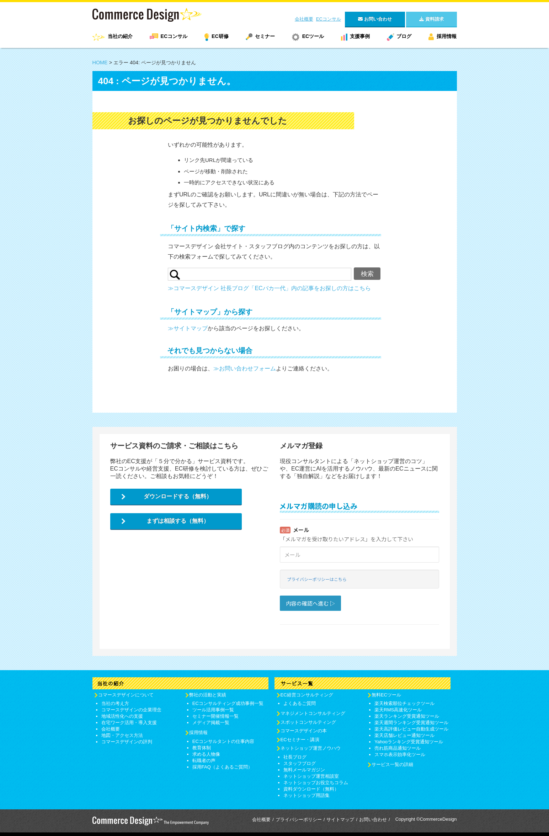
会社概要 (304, 19)
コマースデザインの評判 (126, 741)
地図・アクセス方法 (122, 735)
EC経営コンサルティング (307, 694)
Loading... (359, 564)
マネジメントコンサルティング (313, 713)
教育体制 (201, 747)
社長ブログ (295, 757)
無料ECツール (386, 694)
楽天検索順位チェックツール (404, 703)
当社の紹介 (120, 36)
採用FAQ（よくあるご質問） (222, 767)
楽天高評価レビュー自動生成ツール (411, 729)
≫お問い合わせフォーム (244, 368)
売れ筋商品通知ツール (397, 748)
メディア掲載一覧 (210, 722)
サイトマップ (340, 819)
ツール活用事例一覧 (213, 709)
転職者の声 (203, 760)
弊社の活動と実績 (207, 694)
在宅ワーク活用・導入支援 (129, 722)
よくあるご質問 (299, 703)
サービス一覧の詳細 (392, 764)
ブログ (403, 36)
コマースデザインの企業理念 (131, 709)
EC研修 (220, 36)
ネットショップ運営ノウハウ (311, 748)
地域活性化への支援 (122, 716)
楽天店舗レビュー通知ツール (404, 735)
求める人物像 (206, 754)
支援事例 (360, 36)
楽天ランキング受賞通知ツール (406, 716)
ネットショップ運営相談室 (311, 776)
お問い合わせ (373, 819)
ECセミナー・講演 (300, 739)
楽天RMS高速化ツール (398, 709)
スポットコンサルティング (308, 722)
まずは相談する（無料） (177, 521)
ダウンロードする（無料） (178, 496)
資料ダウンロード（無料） (311, 789)
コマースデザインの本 (304, 730)
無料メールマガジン (304, 769)
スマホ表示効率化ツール (399, 754)
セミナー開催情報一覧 (215, 716)
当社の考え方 (115, 703)
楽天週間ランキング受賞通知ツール (411, 722)
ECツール (313, 36)
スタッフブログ (299, 763)
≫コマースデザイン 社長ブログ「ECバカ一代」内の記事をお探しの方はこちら (269, 288)
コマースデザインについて (126, 694)
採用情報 (447, 36)
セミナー (265, 36)
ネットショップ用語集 (306, 795)
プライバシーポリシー (299, 819)
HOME (100, 62)
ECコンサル (328, 19)
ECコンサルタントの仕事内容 (223, 741)
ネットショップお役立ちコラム (315, 782)
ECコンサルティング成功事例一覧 (227, 703)
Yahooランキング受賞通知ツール (408, 741)
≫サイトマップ (188, 328)
